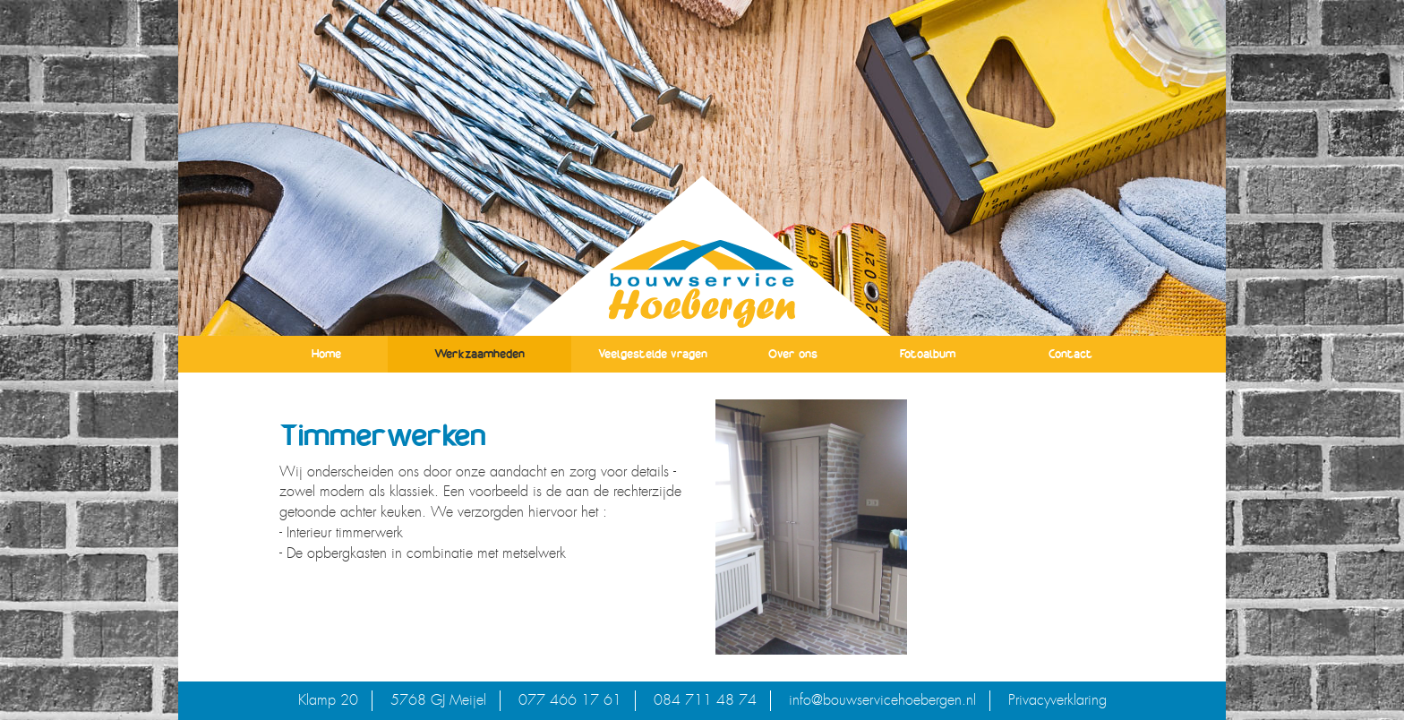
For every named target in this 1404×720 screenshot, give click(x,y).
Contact (1070, 353)
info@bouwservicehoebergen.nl (882, 699)
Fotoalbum (927, 353)
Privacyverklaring (1057, 699)
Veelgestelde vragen (652, 353)
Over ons (793, 353)
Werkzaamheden (479, 353)
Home (326, 353)
